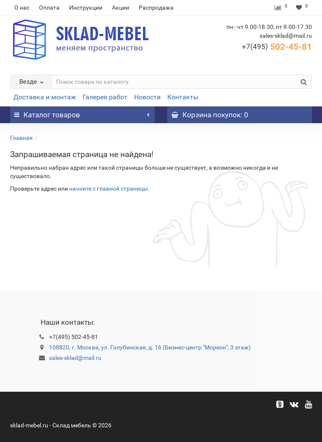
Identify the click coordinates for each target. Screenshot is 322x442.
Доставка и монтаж (44, 97)
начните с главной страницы (108, 188)
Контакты (182, 97)
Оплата (49, 7)
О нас (21, 7)
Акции (120, 7)
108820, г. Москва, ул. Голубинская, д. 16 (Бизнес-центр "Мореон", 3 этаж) (150, 347)
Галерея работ (105, 97)
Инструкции (85, 7)
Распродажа (156, 7)
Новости (147, 97)
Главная (21, 137)
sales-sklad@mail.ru (75, 357)
